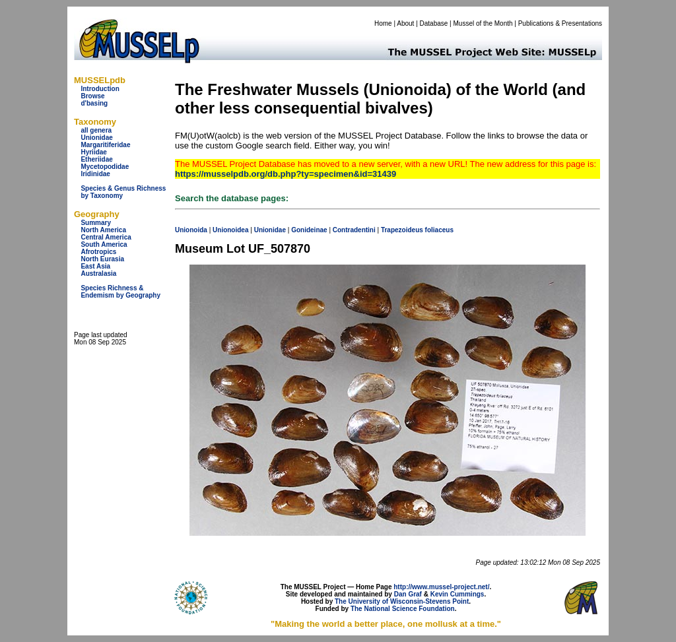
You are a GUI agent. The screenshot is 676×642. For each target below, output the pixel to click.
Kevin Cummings (457, 594)
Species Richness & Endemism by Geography (120, 291)
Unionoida (191, 230)
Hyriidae (93, 152)
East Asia (95, 266)
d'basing (94, 103)
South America (104, 244)
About (405, 23)
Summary (96, 222)
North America (103, 230)
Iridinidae (95, 173)
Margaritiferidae (105, 144)
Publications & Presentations (560, 23)
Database (434, 23)
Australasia (98, 273)
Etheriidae (96, 159)
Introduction (100, 88)
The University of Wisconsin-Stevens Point (402, 601)
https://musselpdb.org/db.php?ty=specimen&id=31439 (285, 174)
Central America (106, 237)
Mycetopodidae (105, 166)
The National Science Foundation (403, 608)
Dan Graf (408, 594)
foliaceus (439, 230)
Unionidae (96, 137)
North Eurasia (102, 259)
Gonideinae (309, 230)
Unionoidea (230, 230)
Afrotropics (98, 251)
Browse (92, 96)
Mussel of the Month (483, 23)
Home (383, 23)
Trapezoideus (402, 230)
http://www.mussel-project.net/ (441, 587)
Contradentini (354, 230)
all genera (96, 130)
